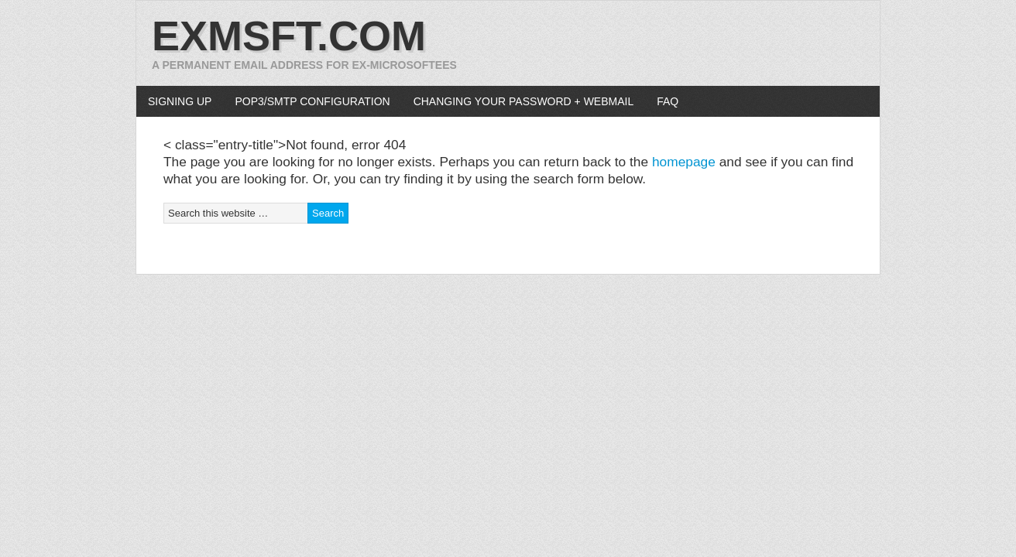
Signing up (179, 101)
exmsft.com (289, 35)
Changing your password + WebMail (524, 101)
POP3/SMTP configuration (312, 101)
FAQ (667, 101)
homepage (684, 161)
